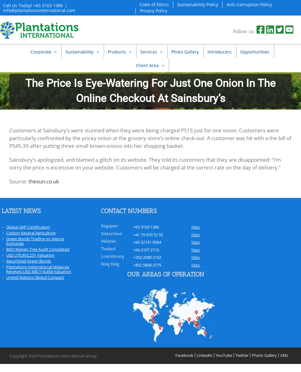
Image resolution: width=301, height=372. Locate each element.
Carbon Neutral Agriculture (31, 233)
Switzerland (111, 233)
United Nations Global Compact (35, 277)
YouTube (224, 355)
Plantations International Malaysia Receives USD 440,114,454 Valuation (38, 269)
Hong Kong (110, 264)
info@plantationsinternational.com (39, 10)
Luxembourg (112, 256)
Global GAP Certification (28, 227)
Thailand (108, 248)
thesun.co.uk (43, 181)
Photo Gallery (264, 355)
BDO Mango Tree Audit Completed (37, 249)
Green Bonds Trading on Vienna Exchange (35, 241)
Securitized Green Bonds (28, 261)
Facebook (184, 355)
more (195, 227)
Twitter (242, 355)
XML (284, 355)
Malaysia (108, 241)
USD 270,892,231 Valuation (30, 255)
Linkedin (204, 355)
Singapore (109, 226)
